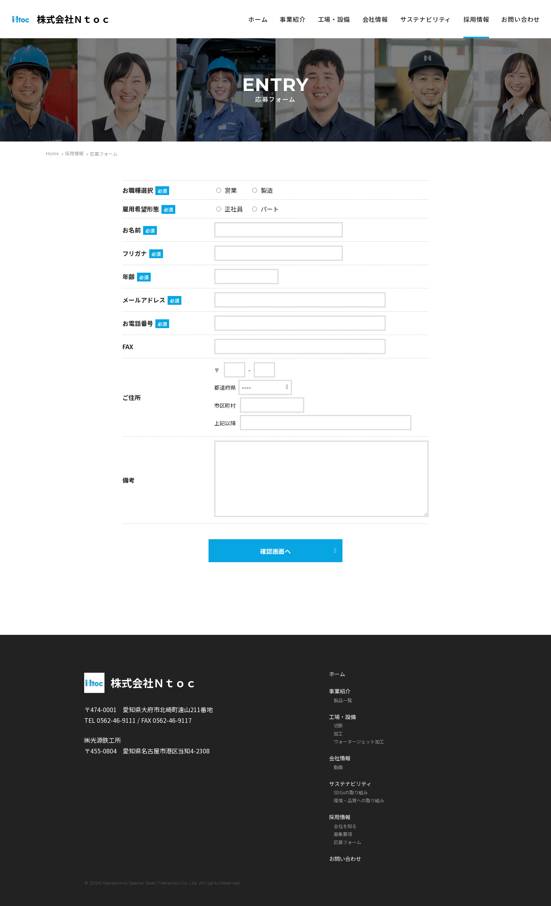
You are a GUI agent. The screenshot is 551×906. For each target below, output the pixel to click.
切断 (338, 725)
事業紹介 (292, 19)
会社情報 (375, 19)
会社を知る (345, 826)
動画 (338, 767)
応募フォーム (347, 842)
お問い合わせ (520, 19)
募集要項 (343, 834)
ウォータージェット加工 (359, 741)
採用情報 (476, 19)
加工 (338, 733)
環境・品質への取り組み (359, 800)
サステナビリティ (425, 19)
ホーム (257, 19)
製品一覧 (343, 700)
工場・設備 (334, 19)
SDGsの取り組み (351, 792)
